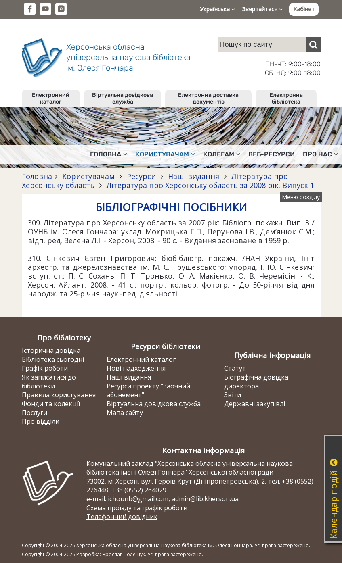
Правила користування (59, 394)
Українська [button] (217, 9)
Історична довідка (51, 350)
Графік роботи (45, 368)
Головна (37, 176)
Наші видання (193, 176)
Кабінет (304, 9)
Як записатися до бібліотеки (49, 381)
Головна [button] (108, 154)
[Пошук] (313, 44)
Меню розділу (301, 197)
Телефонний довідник (121, 516)
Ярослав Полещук (123, 554)
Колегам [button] (221, 154)
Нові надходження (136, 368)
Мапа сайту (125, 412)
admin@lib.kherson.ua (205, 498)
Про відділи (40, 421)
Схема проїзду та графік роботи (136, 507)
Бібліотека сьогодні (53, 359)
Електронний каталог (50, 98)
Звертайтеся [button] (262, 9)
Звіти (232, 394)
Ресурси (141, 176)
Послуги (34, 412)
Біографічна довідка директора (256, 381)
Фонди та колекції (51, 403)
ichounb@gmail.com (138, 498)
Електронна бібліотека (286, 98)
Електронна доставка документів (208, 98)
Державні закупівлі (254, 403)
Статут (235, 368)
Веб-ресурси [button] (271, 154)
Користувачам (88, 176)
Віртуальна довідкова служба (122, 98)
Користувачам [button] (165, 154)
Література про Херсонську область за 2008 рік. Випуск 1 (209, 185)
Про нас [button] (320, 154)
